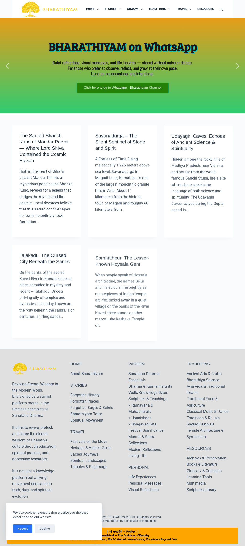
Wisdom (136, 9)
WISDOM (136, 364)
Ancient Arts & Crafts (204, 373)
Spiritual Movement (86, 420)
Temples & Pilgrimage (88, 466)
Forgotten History (85, 395)
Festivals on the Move (88, 441)
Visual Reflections (143, 489)
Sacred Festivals (200, 424)
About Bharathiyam (86, 373)
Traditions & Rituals (203, 418)
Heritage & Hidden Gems (90, 448)
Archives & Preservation (206, 458)
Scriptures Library (201, 489)
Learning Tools (199, 477)
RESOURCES (199, 449)
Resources (208, 9)
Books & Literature (202, 464)
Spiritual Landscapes (88, 460)
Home (93, 9)
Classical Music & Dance (207, 411)
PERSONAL (138, 467)
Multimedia (196, 483)
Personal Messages (144, 483)
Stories (113, 9)
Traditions (160, 9)
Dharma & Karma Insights (150, 386)
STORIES (78, 385)
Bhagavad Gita (143, 424)
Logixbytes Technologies (140, 521)
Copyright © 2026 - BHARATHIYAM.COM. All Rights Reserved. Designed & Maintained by (122, 519)
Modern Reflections (144, 449)
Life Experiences (142, 477)
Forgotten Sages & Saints (91, 407)
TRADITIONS (198, 364)
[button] (7, 66)
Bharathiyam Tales (86, 414)
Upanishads (141, 418)
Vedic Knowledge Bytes (148, 392)
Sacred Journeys (84, 454)
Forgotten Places (84, 401)
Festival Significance (145, 430)
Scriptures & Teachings (147, 399)
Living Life (137, 455)
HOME (76, 364)
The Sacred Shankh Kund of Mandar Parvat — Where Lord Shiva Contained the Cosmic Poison (44, 148)
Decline (44, 528)
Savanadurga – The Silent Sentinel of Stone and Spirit (120, 143)
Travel (184, 9)
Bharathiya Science (203, 380)
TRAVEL (77, 432)
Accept (23, 528)
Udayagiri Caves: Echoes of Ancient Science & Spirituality (198, 146)
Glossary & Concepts (204, 471)
